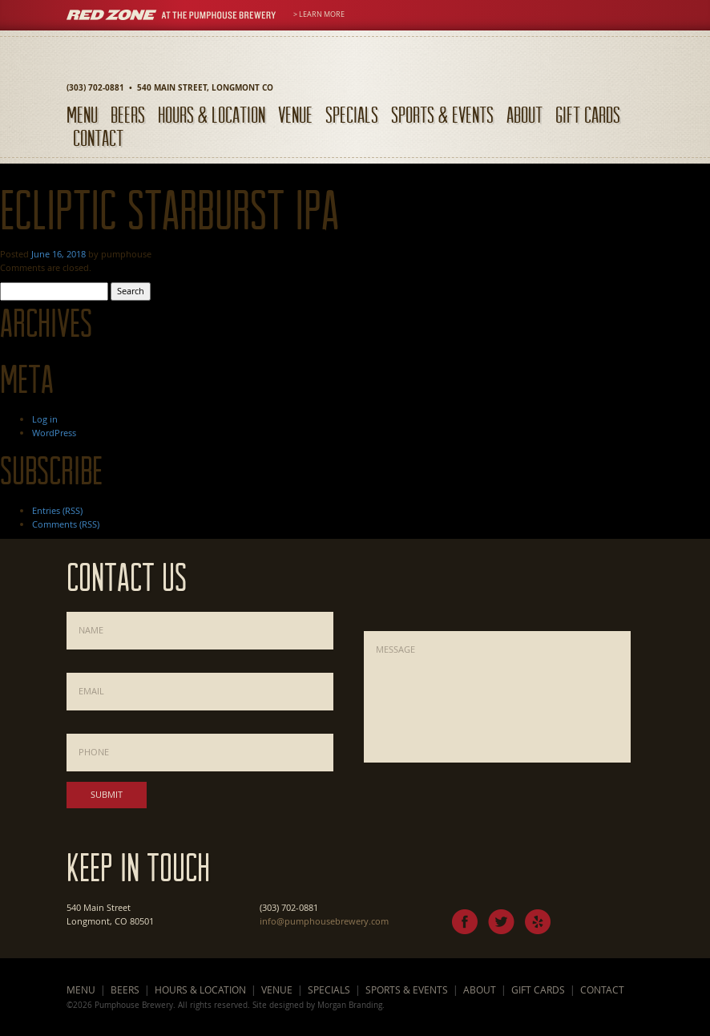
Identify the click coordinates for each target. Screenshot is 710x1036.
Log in (45, 419)
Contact (98, 137)
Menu (82, 114)
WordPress (54, 433)
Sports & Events (442, 114)
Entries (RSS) (57, 510)
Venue (295, 114)
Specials (351, 114)
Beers (128, 114)
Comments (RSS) (65, 524)
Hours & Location (211, 114)
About (524, 114)
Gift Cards (587, 114)
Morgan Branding (349, 1004)
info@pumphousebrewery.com (324, 921)
